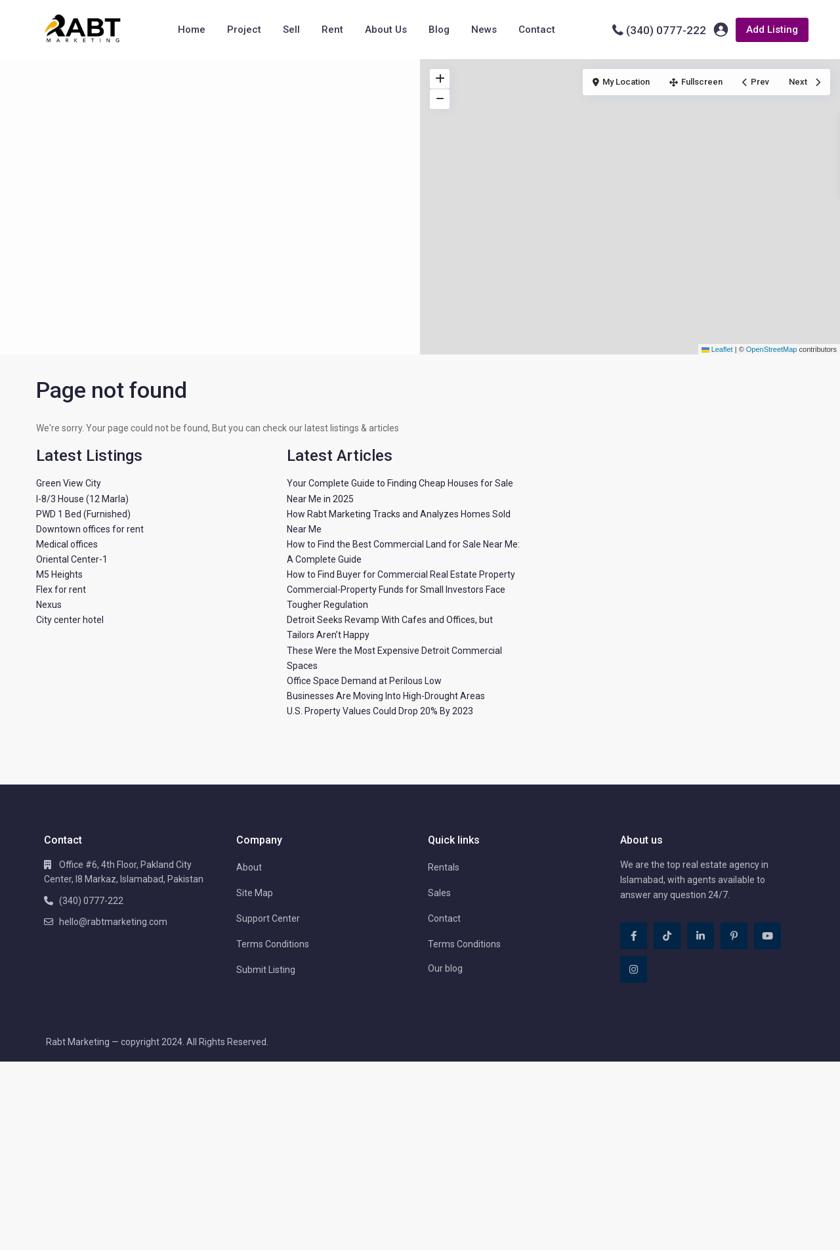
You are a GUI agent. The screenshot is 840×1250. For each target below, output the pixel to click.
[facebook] (633, 935)
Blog (439, 29)
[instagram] (633, 969)
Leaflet (717, 349)
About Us (386, 29)
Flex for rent (61, 589)
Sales (439, 893)
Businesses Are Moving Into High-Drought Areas (386, 696)
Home (191, 29)
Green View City (68, 483)
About (249, 867)
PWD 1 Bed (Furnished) (83, 514)
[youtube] (767, 935)
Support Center (268, 918)
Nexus (49, 604)
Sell (291, 29)
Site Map (254, 893)
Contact (536, 29)
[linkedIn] (700, 935)
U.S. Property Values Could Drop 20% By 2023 (380, 711)
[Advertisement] (210, 157)
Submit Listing (265, 969)
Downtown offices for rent (90, 529)
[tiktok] (667, 935)
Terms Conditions (272, 944)
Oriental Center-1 (72, 559)
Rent (332, 29)
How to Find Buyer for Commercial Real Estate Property (401, 574)
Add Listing (772, 29)
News (484, 29)
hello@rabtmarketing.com (113, 921)
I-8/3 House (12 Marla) (82, 499)
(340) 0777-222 (666, 30)
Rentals (443, 867)
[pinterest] (734, 935)
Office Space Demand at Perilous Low (364, 681)
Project (244, 29)
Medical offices (67, 544)
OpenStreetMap (771, 349)
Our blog (445, 968)
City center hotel (70, 619)
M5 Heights (59, 574)
